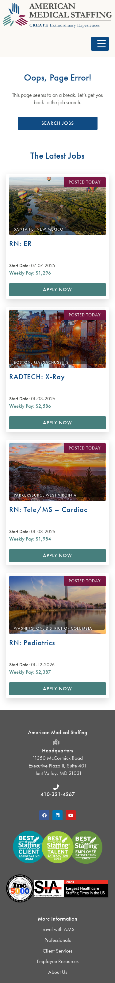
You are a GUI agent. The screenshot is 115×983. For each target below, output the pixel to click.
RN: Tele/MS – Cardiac (48, 509)
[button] (100, 44)
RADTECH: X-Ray (37, 376)
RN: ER (20, 243)
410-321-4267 (57, 794)
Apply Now (57, 289)
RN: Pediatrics (32, 642)
